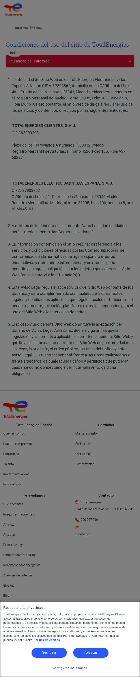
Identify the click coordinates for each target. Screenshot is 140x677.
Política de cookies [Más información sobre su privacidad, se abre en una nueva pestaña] (47, 640)
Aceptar (90, 652)
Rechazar (49, 652)
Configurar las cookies (70, 668)
